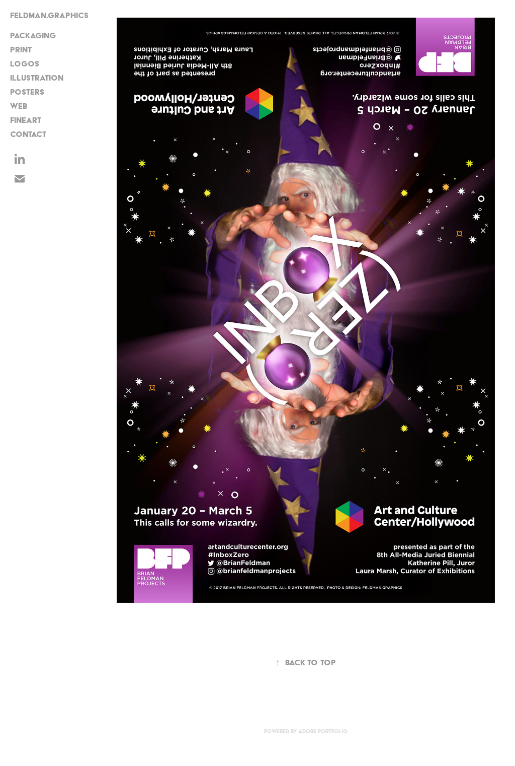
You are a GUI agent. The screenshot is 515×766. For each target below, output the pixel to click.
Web (18, 106)
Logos (24, 63)
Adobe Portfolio (323, 731)
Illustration (36, 78)
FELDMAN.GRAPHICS (49, 15)
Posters (27, 92)
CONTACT (28, 134)
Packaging (33, 35)
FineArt (25, 120)
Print (21, 49)
